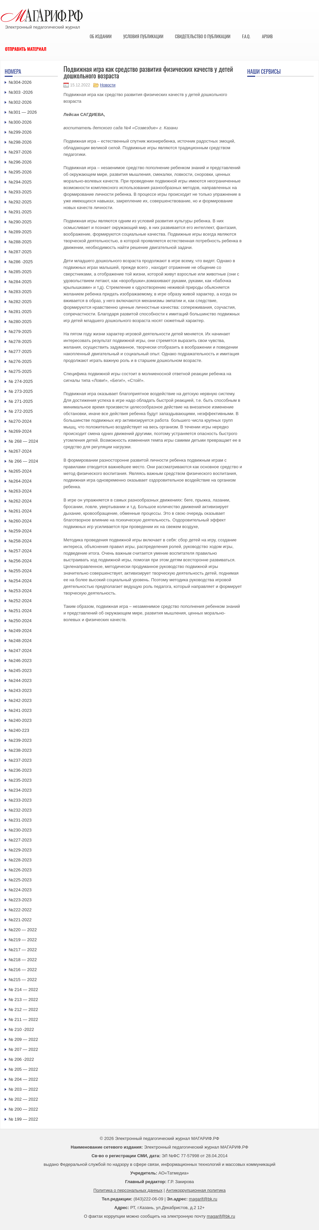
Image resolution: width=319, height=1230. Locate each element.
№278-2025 (20, 341)
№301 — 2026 (23, 112)
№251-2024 (20, 610)
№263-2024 (20, 491)
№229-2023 (20, 849)
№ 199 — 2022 (23, 1119)
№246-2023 (20, 660)
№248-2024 (20, 640)
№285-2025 (20, 271)
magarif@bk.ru (203, 1198)
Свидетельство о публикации (202, 36)
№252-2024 (20, 600)
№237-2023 (20, 760)
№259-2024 (20, 530)
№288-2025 (20, 241)
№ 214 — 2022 (23, 989)
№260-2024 (20, 520)
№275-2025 (20, 371)
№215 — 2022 (23, 979)
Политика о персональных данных (127, 1190)
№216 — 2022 (23, 969)
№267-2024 (20, 451)
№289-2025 (20, 231)
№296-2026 (20, 162)
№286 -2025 (21, 261)
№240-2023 (20, 720)
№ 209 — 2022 (23, 1039)
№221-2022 (20, 919)
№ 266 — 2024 (23, 461)
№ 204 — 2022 (23, 1079)
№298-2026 (20, 142)
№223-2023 (20, 899)
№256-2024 (20, 560)
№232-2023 (20, 810)
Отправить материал (26, 49)
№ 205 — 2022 (23, 1069)
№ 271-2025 (21, 401)
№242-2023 (20, 700)
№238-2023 (20, 750)
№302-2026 (20, 102)
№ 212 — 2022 (23, 1009)
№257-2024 (20, 550)
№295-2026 (20, 171)
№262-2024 (20, 501)
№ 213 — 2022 (23, 999)
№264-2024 (20, 481)
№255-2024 (20, 570)
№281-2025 (20, 311)
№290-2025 (20, 221)
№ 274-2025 (21, 381)
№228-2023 (20, 859)
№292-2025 (20, 201)
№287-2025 (20, 251)
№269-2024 (20, 431)
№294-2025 (20, 181)
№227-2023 (20, 840)
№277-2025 (20, 351)
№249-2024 (20, 630)
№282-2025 (20, 301)
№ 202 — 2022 (23, 1099)
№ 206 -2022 (21, 1059)
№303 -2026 (21, 92)
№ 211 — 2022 (23, 1019)
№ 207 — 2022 (23, 1049)
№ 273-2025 (21, 391)
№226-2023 (20, 869)
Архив (267, 36)
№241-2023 (20, 710)
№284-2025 (20, 281)
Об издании (101, 36)
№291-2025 (20, 211)
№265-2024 (20, 471)
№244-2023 (20, 680)
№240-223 (19, 730)
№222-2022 (20, 909)
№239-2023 (20, 740)
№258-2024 (20, 540)
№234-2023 (20, 790)
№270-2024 (20, 421)
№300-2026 (20, 122)
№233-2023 (20, 800)
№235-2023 (20, 780)
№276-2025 (20, 361)
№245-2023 (20, 670)
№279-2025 (20, 331)
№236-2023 (20, 770)
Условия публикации (143, 36)
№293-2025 (20, 191)
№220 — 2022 (23, 929)
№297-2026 (20, 152)
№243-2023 (20, 690)
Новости (107, 85)
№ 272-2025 (21, 411)
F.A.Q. (246, 36)
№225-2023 (20, 879)
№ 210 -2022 (21, 1029)
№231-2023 (20, 820)
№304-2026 (20, 82)
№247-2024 (20, 650)
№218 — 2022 (23, 959)
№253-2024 (20, 590)
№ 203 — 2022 (23, 1089)
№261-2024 (20, 510)
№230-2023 (20, 830)
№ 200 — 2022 (23, 1109)
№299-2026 (20, 132)
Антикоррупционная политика (196, 1190)
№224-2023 (20, 889)
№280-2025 (20, 321)
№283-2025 (20, 291)
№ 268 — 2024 (23, 441)
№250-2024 (20, 620)
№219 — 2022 (23, 939)
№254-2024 (20, 580)
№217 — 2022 (23, 949)
